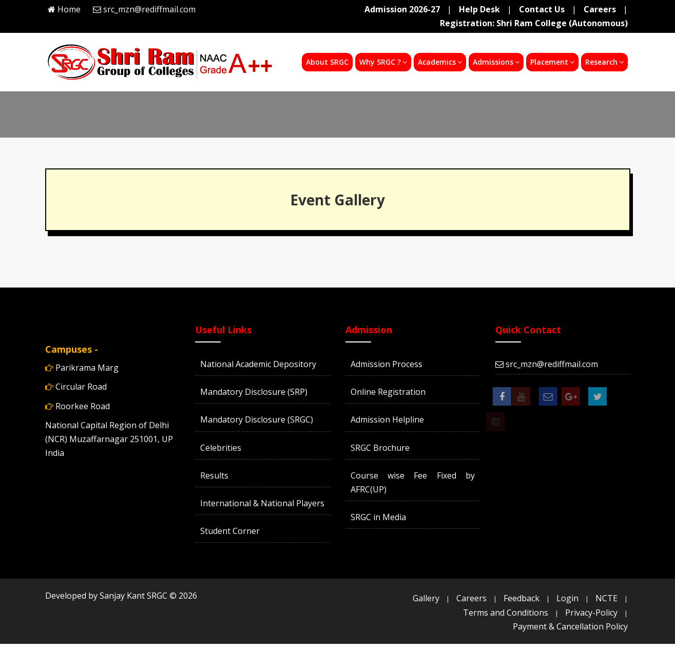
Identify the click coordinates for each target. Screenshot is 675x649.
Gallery (426, 598)
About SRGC (327, 62)
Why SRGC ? (383, 62)
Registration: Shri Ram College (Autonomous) (534, 23)
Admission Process (386, 364)
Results (214, 475)
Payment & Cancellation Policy (570, 626)
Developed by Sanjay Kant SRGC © (121, 595)
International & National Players (262, 503)
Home (69, 9)
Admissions (496, 62)
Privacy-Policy (591, 612)
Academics (440, 62)
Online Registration (388, 391)
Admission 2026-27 (402, 9)
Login (567, 598)
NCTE (606, 598)
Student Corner (230, 531)
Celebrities (220, 447)
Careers (600, 9)
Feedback (521, 598)
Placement (552, 62)
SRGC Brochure (380, 447)
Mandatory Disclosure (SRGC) (256, 419)
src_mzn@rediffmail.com (149, 9)
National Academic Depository (258, 364)
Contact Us (542, 9)
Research (604, 62)
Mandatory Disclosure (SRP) (253, 391)
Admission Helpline (387, 419)
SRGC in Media (378, 517)
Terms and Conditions (505, 612)
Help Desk (479, 9)
